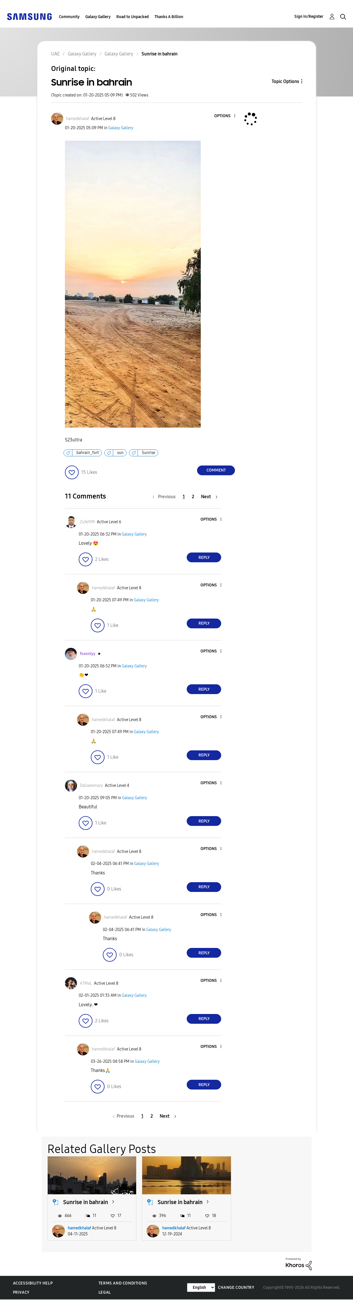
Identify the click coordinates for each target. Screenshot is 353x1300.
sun (120, 452)
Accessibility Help (33, 1283)
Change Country (236, 1287)
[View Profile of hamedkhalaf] (77, 118)
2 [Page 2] (193, 496)
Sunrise (148, 452)
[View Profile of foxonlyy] (87, 653)
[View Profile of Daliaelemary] (91, 785)
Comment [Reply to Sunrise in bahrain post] (216, 470)
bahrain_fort (87, 452)
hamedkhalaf (79, 1228)
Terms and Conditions (123, 1283)
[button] (225, 116)
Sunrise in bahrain (85, 1202)
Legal (105, 1292)
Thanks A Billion (169, 16)
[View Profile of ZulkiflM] (87, 521)
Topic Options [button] (285, 81)
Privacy (21, 1292)
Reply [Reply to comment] (204, 557)
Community (69, 16)
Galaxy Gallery (98, 16)
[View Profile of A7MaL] (86, 983)
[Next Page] (209, 497)
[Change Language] (201, 1287)
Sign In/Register (308, 16)
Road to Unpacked (132, 16)
